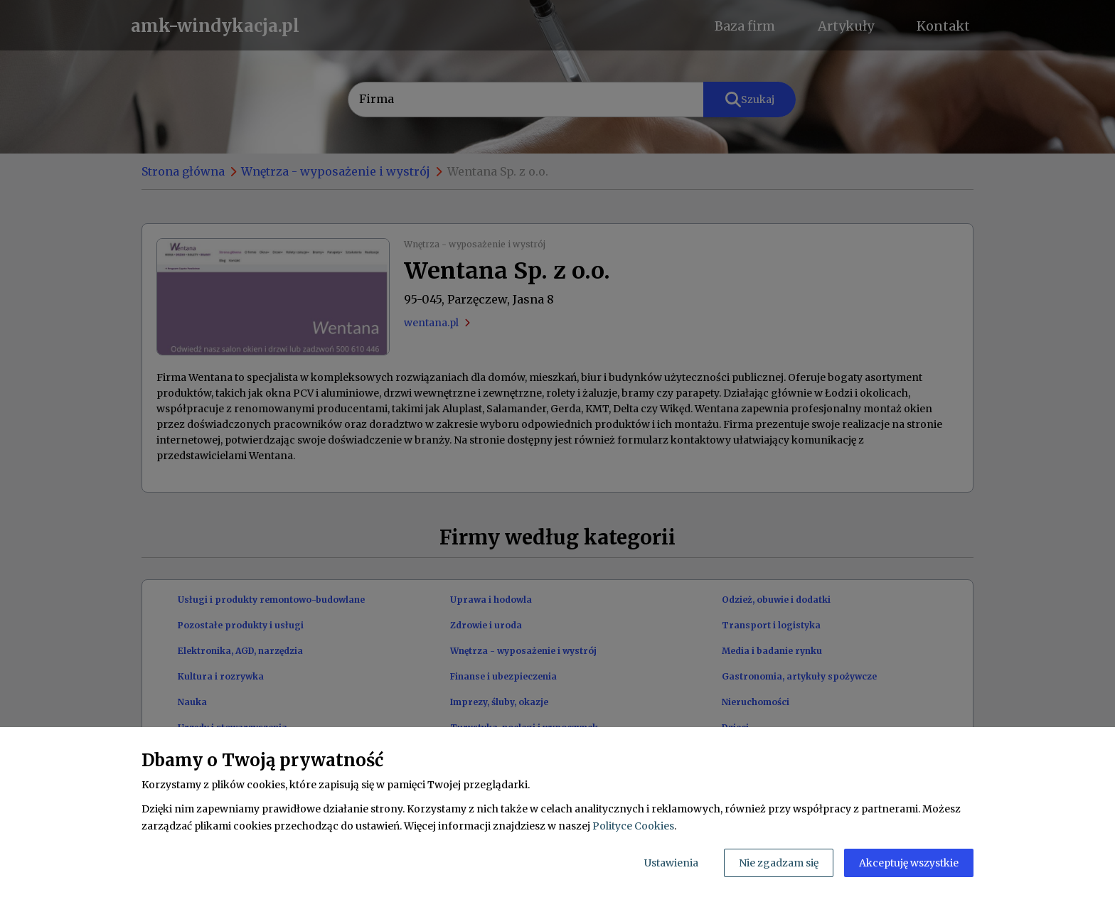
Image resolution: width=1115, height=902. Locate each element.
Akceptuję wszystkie (909, 863)
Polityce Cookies (633, 826)
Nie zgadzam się (778, 863)
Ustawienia (671, 863)
